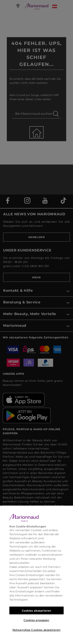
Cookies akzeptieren (36, 610)
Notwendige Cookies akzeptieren (36, 630)
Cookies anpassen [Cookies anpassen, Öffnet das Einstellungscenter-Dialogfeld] (36, 620)
